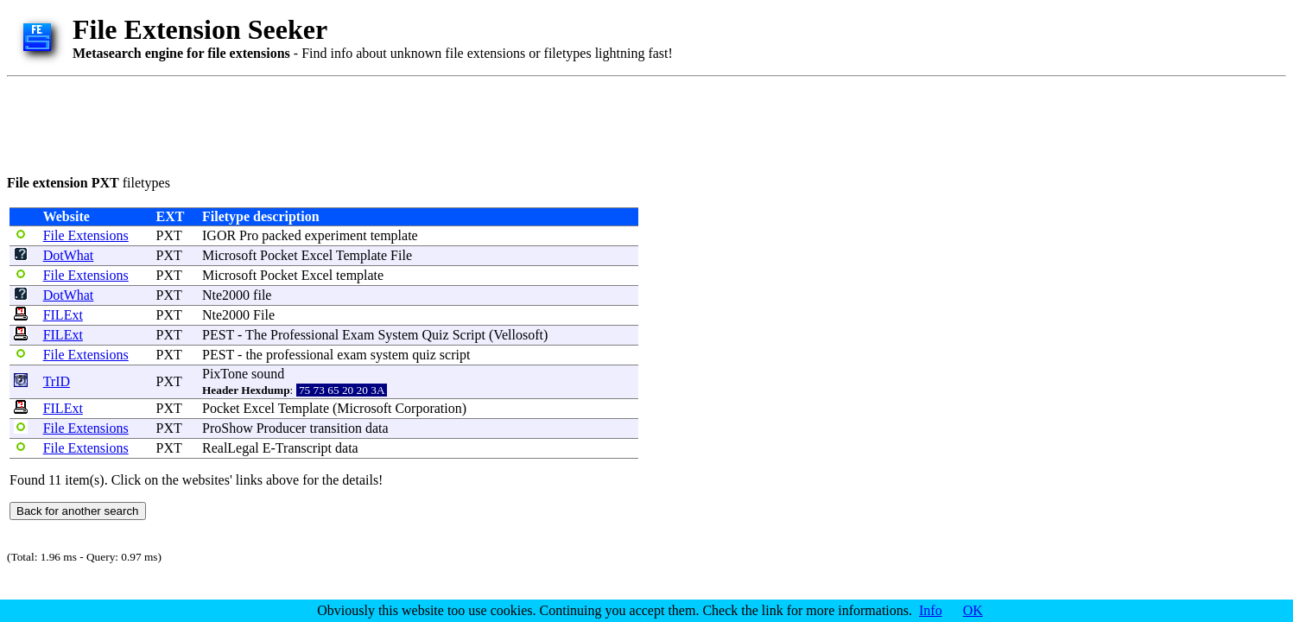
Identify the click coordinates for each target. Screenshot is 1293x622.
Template (361, 255)
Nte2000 (226, 295)
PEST (218, 334)
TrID (56, 381)
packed (281, 235)
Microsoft (229, 255)
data (377, 428)
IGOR (219, 235)
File (401, 255)
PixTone (225, 373)
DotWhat (68, 255)
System (397, 334)
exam (352, 354)
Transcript (304, 448)
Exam (358, 334)
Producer (282, 428)
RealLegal (230, 448)
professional (299, 354)
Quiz (435, 334)
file (262, 295)
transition (335, 428)
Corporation (428, 408)
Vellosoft (518, 334)
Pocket (279, 255)
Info (930, 610)
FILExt (63, 315)
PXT (169, 235)
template (394, 235)
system (390, 354)
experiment (336, 235)
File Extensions (86, 235)
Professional (304, 334)
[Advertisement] (321, 123)
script (455, 354)
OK (973, 610)
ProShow (227, 428)
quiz (424, 354)
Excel (317, 255)
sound (267, 373)
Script (469, 334)
